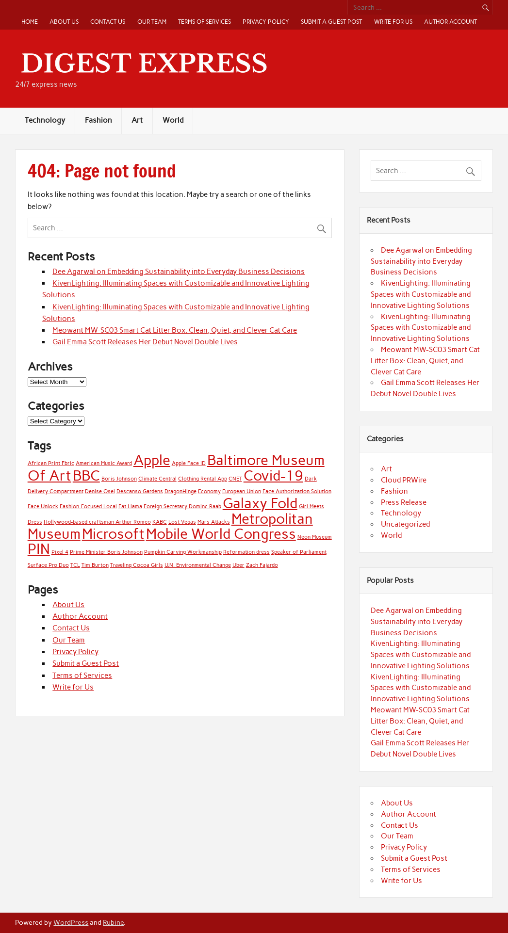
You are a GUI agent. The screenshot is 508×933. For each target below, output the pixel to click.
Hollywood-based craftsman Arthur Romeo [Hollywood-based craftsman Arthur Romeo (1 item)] (97, 522)
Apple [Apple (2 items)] (151, 459)
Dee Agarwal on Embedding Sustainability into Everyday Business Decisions (178, 271)
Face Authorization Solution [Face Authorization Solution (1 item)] (296, 491)
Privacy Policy (266, 21)
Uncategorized (405, 524)
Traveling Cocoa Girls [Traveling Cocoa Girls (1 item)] (136, 565)
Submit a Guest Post (331, 21)
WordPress (70, 922)
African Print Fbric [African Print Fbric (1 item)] (51, 463)
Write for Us (393, 21)
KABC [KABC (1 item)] (159, 522)
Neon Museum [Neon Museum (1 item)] (314, 537)
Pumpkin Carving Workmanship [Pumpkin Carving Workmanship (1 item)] (183, 552)
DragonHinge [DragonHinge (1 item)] (180, 491)
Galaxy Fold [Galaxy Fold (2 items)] (260, 503)
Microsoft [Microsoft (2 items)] (113, 533)
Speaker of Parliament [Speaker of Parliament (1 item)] (299, 552)
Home (29, 21)
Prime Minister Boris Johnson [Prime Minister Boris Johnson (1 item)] (106, 552)
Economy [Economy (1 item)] (209, 491)
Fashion (98, 120)
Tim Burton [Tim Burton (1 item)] (95, 565)
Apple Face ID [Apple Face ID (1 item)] (189, 463)
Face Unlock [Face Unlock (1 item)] (43, 506)
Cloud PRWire (403, 480)
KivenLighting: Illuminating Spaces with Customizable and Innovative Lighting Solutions (421, 294)
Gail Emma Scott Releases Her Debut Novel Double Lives (145, 342)
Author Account (450, 21)
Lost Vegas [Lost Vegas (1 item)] (182, 522)
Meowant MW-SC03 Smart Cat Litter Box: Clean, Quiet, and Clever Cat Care (174, 330)
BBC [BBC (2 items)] (86, 475)
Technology (45, 120)
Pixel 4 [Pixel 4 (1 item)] (59, 552)
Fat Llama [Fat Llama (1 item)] (130, 506)
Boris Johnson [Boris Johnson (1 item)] (119, 479)
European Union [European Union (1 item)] (241, 491)
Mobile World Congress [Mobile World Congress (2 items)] (221, 533)
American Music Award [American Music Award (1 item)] (104, 463)
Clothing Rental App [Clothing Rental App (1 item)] (202, 479)
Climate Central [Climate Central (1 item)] (157, 479)
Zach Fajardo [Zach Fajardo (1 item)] (262, 565)
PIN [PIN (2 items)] (39, 548)
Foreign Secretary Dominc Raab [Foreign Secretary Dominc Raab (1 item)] (182, 506)
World (173, 120)
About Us (64, 21)
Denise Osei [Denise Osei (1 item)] (100, 491)
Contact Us (107, 21)
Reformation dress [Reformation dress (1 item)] (246, 552)
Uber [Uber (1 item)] (238, 565)
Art (137, 120)
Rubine (113, 922)
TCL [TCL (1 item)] (75, 565)
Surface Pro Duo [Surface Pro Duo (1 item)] (48, 565)
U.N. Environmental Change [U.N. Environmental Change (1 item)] (197, 565)
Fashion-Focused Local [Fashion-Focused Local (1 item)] (88, 506)
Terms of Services (204, 21)
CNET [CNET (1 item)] (235, 479)
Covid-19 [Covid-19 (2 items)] (273, 475)
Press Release (403, 502)
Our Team (151, 21)
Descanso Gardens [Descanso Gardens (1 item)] (139, 491)
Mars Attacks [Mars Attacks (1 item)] (213, 522)
